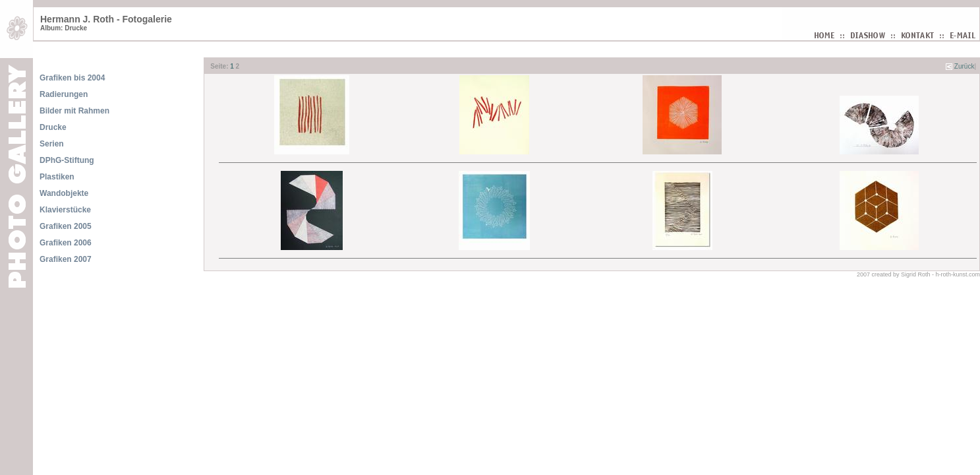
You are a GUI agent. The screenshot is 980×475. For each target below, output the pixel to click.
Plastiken (57, 176)
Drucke (53, 127)
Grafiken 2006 (66, 242)
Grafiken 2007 (66, 259)
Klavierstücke (65, 209)
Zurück (964, 66)
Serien (52, 143)
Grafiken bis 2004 (72, 77)
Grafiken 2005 (66, 226)
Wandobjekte (64, 193)
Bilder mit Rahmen (74, 110)
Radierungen (64, 94)
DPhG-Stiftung (67, 160)
